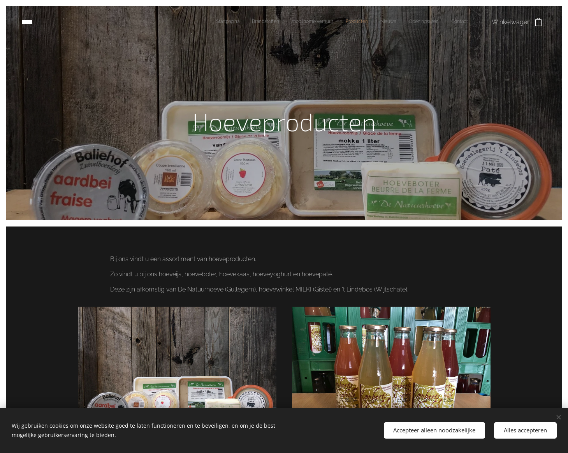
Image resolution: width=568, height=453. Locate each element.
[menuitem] (395, 22)
